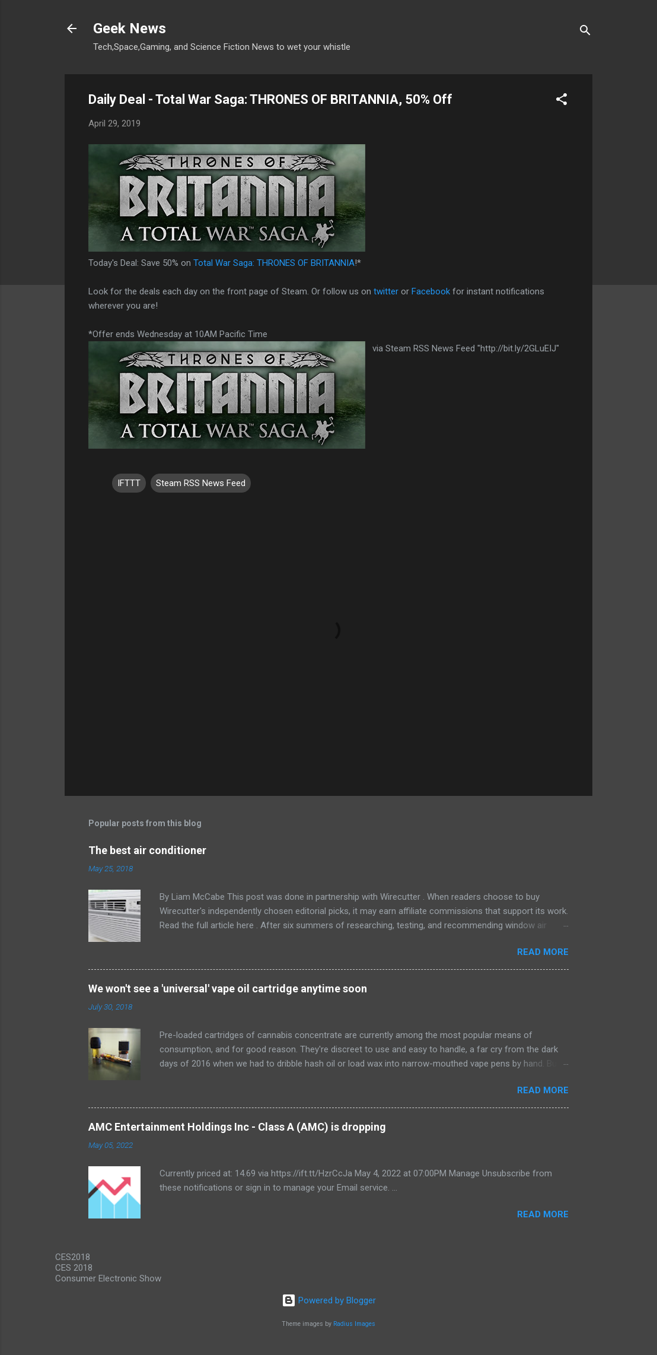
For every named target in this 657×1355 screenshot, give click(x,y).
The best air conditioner (147, 850)
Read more (543, 952)
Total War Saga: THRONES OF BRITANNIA (274, 263)
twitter (386, 291)
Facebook (431, 291)
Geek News (129, 28)
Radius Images (354, 1324)
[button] (561, 101)
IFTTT (129, 483)
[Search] (585, 32)
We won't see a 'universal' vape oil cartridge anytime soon (227, 988)
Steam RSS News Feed (200, 483)
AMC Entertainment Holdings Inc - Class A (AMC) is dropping (237, 1127)
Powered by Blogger (329, 1300)
